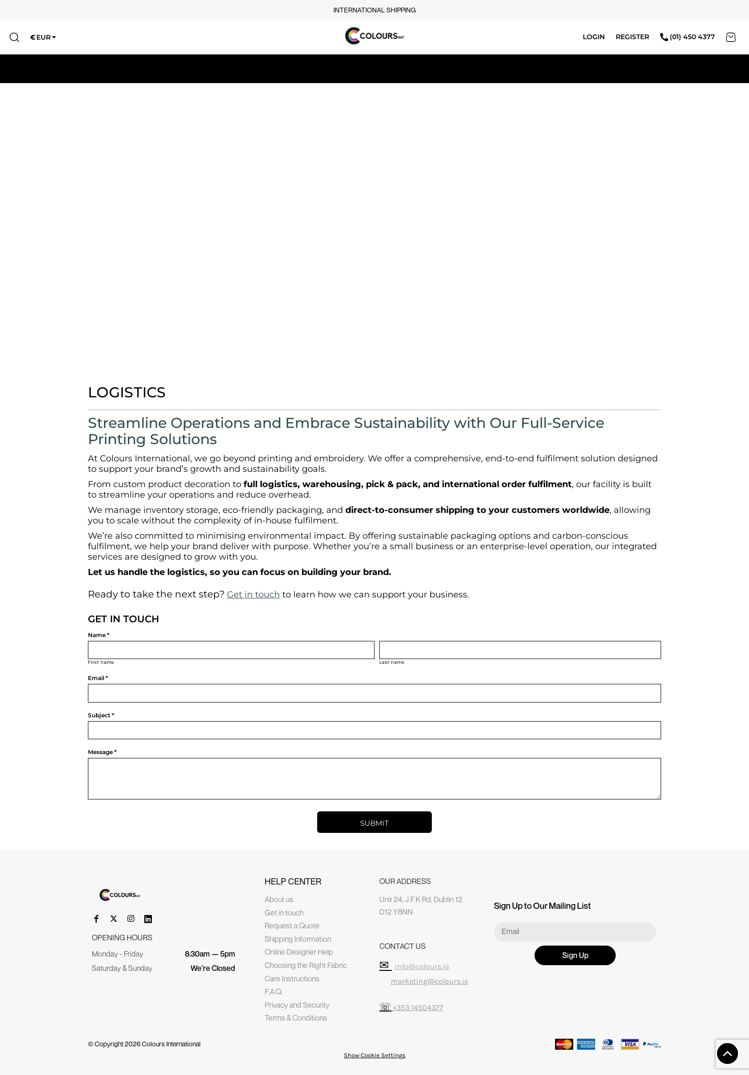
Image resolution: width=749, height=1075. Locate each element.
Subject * (101, 715)
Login (594, 36)
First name (101, 662)
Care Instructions (292, 978)
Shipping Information (298, 939)
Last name (392, 662)
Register (632, 36)
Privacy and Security (297, 1005)
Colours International (171, 1044)
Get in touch (253, 594)
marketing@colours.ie (429, 981)
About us (279, 899)
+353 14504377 (418, 1007)
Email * (98, 677)
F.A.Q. (273, 991)
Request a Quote (292, 925)
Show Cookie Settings (375, 1055)
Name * (98, 635)
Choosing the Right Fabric (306, 965)
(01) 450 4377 (687, 36)
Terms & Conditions (296, 1017)
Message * (102, 752)
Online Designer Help (299, 952)
